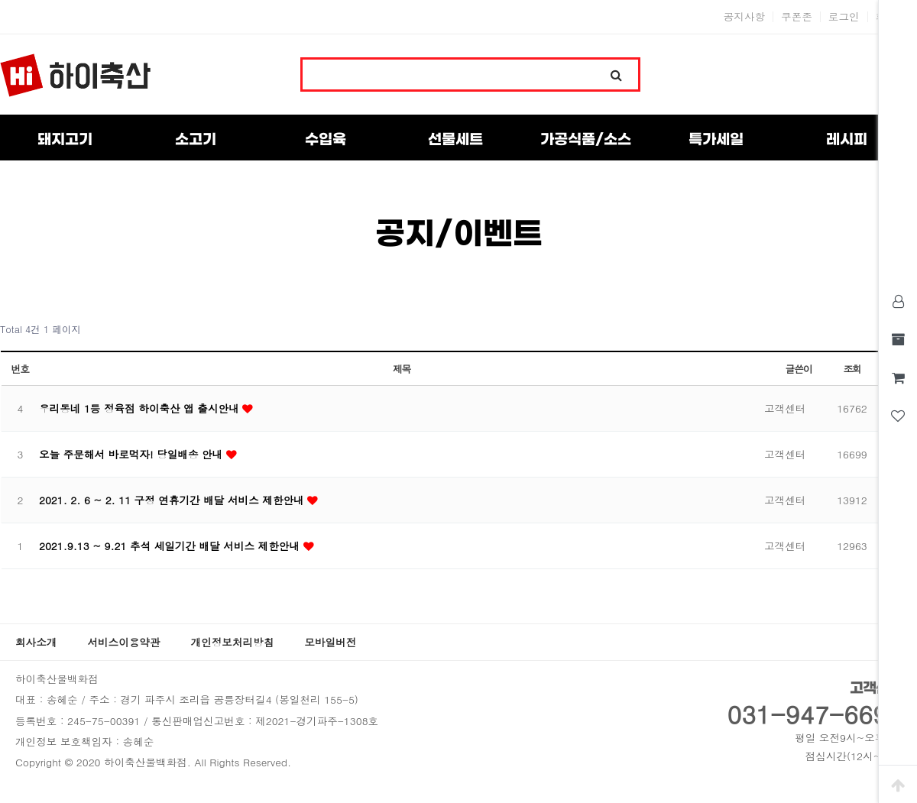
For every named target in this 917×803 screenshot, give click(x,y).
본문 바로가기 (0, 0)
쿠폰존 (796, 16)
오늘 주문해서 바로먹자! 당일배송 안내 (132, 454)
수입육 (325, 140)
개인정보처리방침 (232, 642)
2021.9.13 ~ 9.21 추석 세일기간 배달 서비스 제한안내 (171, 546)
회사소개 (36, 642)
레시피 (846, 140)
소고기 (195, 140)
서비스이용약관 (123, 642)
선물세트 (455, 140)
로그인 (844, 16)
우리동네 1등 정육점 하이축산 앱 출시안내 (140, 408)
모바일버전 (330, 642)
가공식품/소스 (585, 140)
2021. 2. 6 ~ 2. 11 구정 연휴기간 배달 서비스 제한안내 (173, 500)
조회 (851, 368)
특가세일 (716, 140)
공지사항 (744, 16)
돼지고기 (64, 140)
